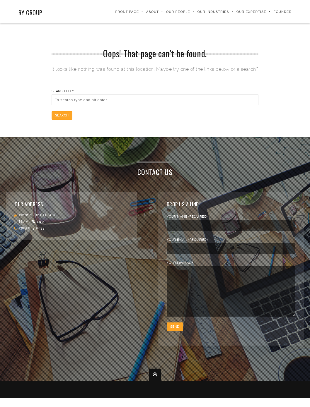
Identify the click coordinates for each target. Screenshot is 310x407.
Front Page (127, 11)
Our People (178, 11)
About (152, 11)
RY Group (30, 12)
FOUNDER (283, 11)
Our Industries (213, 11)
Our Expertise (251, 11)
